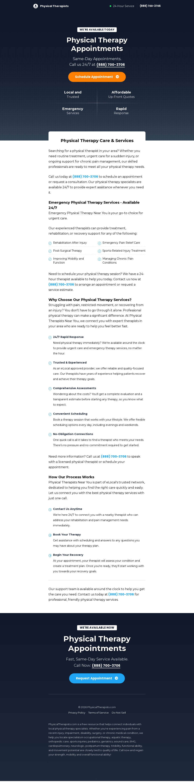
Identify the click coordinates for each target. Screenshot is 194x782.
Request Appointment (97, 679)
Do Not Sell (119, 713)
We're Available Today (97, 30)
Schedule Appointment (97, 77)
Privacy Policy (76, 713)
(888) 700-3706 (149, 6)
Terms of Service (98, 713)
